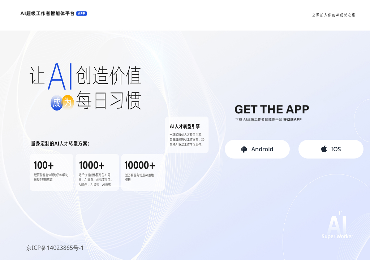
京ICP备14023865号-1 (55, 248)
